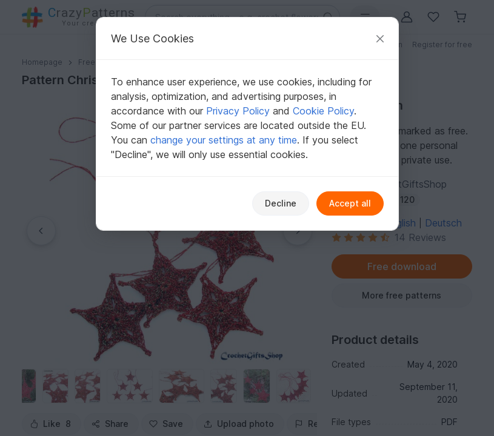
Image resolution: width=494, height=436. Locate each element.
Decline (280, 203)
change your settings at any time (223, 140)
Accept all (350, 203)
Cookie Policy (323, 111)
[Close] (380, 38)
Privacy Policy (238, 111)
